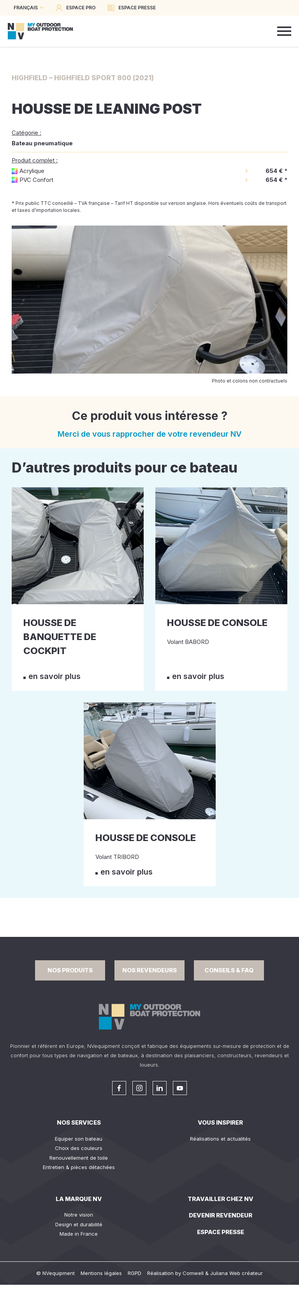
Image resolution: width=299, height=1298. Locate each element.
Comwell (193, 1273)
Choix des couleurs (78, 1148)
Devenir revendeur (220, 1215)
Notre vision (78, 1215)
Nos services (79, 1122)
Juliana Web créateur (236, 1273)
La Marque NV (79, 1199)
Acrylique (31, 171)
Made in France (79, 1234)
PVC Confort (36, 179)
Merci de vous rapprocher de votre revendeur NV (150, 434)
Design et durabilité (78, 1224)
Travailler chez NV (220, 1199)
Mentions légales (101, 1273)
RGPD (134, 1273)
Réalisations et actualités (220, 1139)
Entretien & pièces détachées (79, 1167)
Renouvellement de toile (78, 1158)
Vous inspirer (220, 1122)
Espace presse (220, 1232)
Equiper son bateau (78, 1139)
